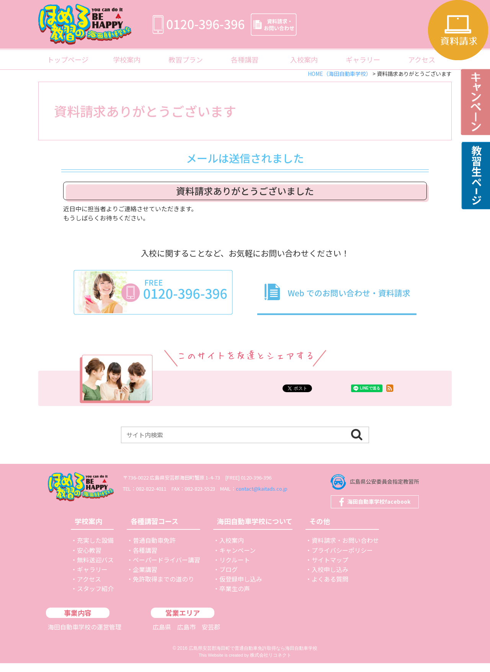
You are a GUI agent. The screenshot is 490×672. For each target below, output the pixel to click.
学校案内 (126, 59)
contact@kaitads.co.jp (289, 488)
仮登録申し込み (240, 587)
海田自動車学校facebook (378, 502)
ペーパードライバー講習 (166, 568)
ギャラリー (363, 59)
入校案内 (304, 59)
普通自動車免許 (154, 549)
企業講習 (145, 578)
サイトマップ (330, 568)
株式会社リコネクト (270, 664)
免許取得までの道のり (163, 587)
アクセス (421, 59)
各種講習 (244, 59)
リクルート (234, 568)
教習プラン (185, 59)
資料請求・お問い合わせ (345, 549)
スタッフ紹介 (95, 597)
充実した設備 (95, 549)
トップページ (67, 59)
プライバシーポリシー (342, 559)
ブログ (228, 578)
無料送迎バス (95, 568)
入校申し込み (330, 578)
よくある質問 (330, 587)
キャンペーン (237, 559)
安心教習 (89, 559)
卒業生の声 (234, 597)
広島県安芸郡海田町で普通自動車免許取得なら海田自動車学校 (253, 657)
